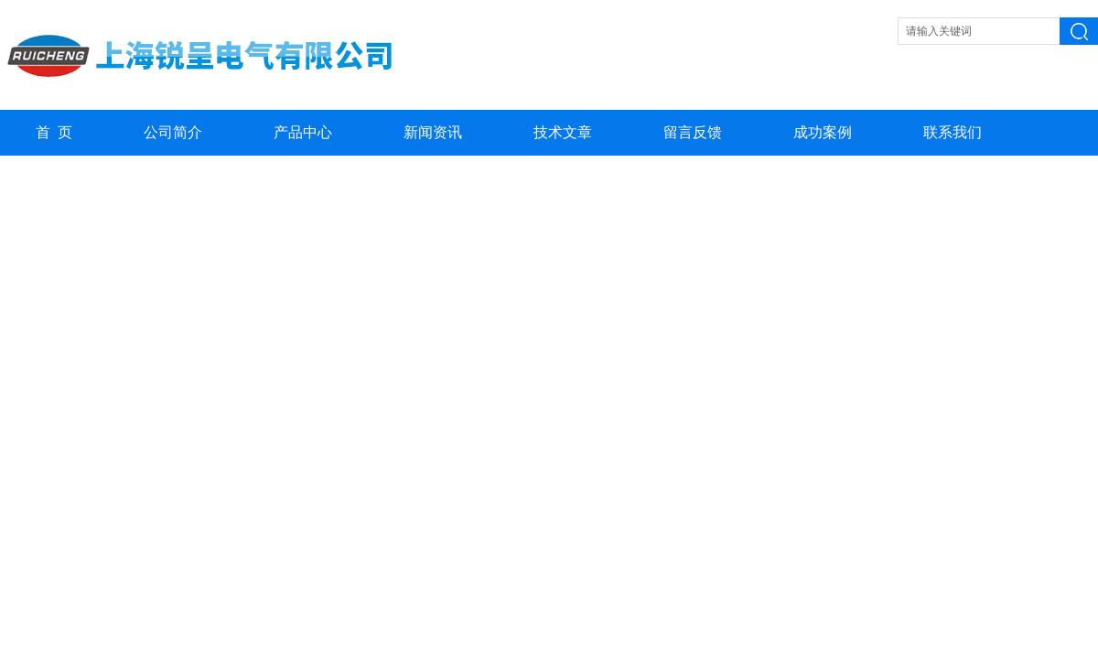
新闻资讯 (433, 132)
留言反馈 (692, 132)
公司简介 (173, 132)
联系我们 (952, 132)
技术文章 (562, 132)
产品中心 (303, 132)
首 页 (54, 132)
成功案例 (822, 132)
